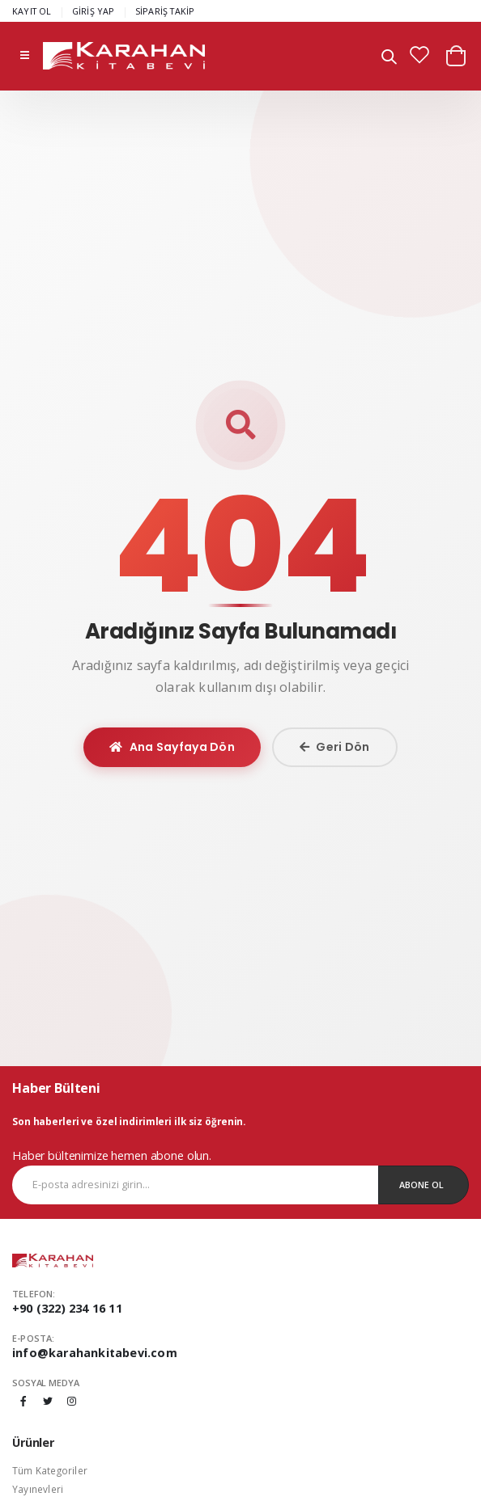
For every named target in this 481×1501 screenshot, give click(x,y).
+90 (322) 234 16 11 (67, 1308)
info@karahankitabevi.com (94, 1352)
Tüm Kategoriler (49, 1470)
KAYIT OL (32, 11)
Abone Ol (421, 1184)
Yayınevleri (37, 1488)
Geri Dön (335, 747)
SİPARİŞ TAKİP (165, 11)
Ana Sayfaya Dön (172, 747)
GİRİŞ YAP (93, 11)
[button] (389, 58)
